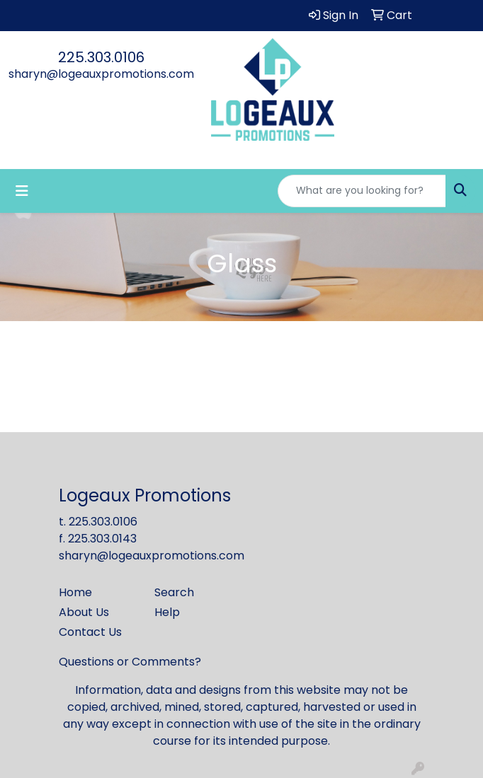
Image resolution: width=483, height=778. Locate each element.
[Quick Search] (362, 191)
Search (174, 592)
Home (75, 592)
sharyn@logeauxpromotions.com (101, 74)
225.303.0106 (101, 57)
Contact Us (90, 632)
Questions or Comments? (130, 662)
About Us (84, 612)
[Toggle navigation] (22, 191)
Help (167, 612)
